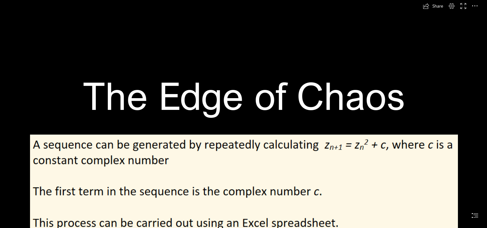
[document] (243, 114)
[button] (433, 6)
